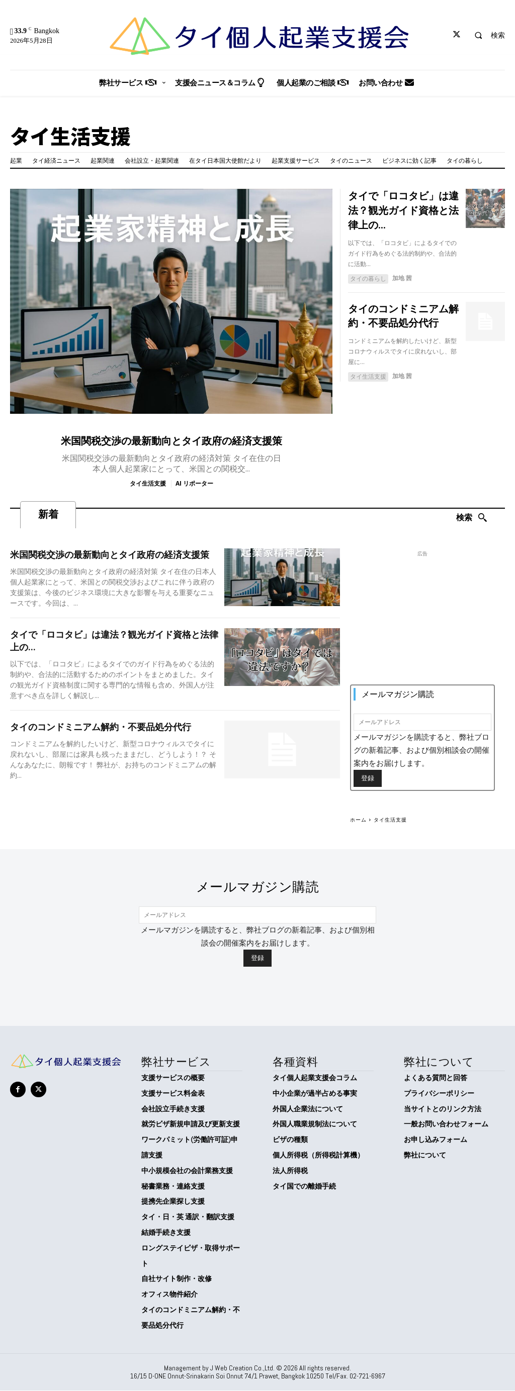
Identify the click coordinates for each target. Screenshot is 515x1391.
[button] (485, 35)
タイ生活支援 (148, 483)
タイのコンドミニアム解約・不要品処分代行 (100, 727)
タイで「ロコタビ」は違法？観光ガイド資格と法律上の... (403, 210)
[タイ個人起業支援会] (257, 36)
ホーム (358, 819)
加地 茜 (402, 276)
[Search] (472, 518)
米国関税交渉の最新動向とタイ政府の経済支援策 (171, 441)
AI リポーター (194, 483)
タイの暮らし (368, 277)
